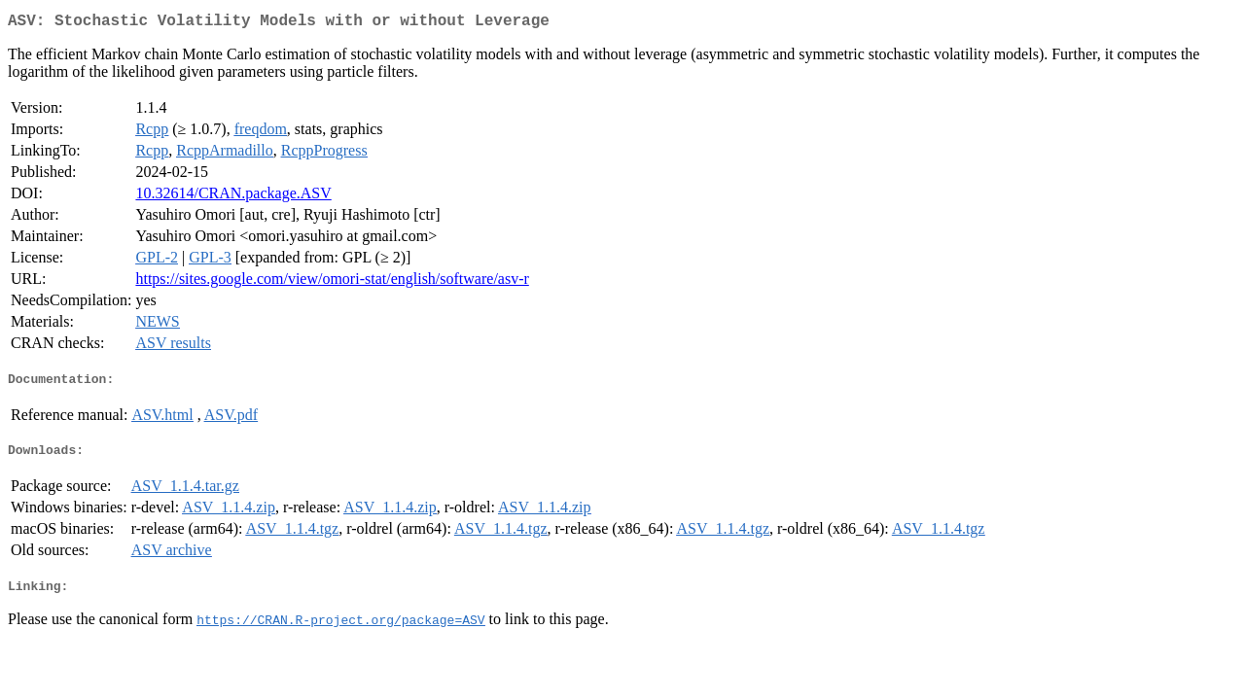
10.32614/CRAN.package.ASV (233, 197)
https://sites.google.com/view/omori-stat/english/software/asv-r (331, 282)
